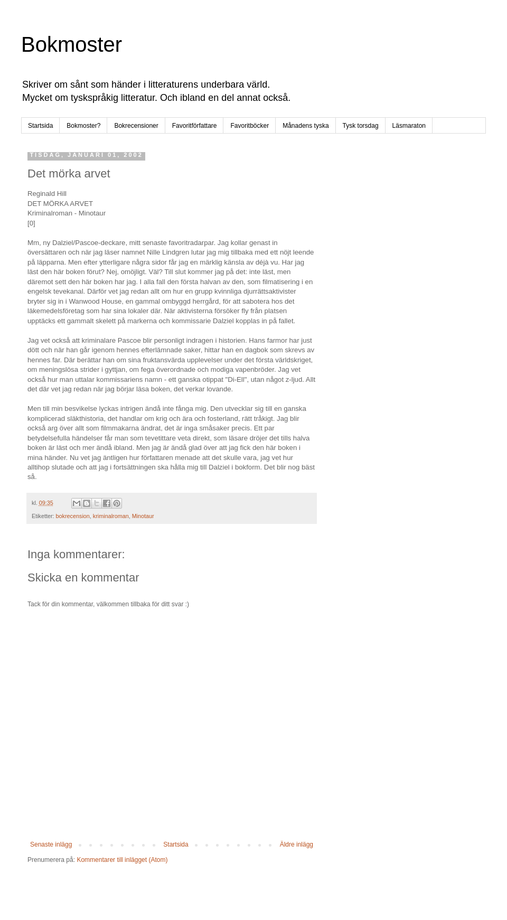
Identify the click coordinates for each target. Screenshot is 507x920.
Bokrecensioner (136, 125)
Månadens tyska (305, 125)
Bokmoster (71, 44)
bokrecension (73, 516)
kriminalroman (111, 516)
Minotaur (143, 516)
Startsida (40, 125)
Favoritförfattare (194, 125)
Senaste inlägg (51, 844)
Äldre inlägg (296, 844)
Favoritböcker (249, 125)
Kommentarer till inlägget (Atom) (122, 859)
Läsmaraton (409, 125)
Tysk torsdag (361, 125)
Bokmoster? (83, 125)
